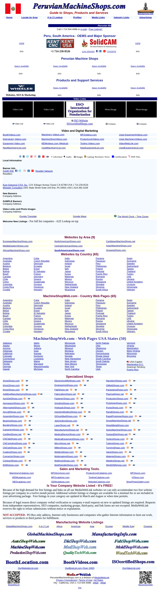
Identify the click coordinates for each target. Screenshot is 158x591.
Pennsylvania (102, 353)
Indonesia (69, 261)
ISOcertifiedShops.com (80, 123)
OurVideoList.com (131, 568)
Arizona (6, 348)
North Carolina (72, 369)
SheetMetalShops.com (117, 425)
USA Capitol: (136, 362)
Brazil (6, 274)
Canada (7, 276)
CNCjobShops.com (12, 447)
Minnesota (70, 343)
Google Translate (28, 216)
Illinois (37, 345)
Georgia (7, 366)
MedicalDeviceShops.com (67, 434)
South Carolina (103, 358)
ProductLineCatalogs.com (99, 473)
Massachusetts (41, 366)
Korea (68, 274)
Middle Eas (128, 526)
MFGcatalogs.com (60, 477)
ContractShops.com (13, 460)
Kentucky (38, 356)
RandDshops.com (115, 412)
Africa (59, 526)
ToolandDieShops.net (117, 434)
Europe (109, 526)
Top (79, 587)
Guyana (38, 284)
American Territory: (136, 367)
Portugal (100, 271)
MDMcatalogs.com (21, 477)
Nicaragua (70, 289)
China (6, 281)
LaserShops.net (62, 425)
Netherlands (71, 284)
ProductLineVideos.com (92, 139)
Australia (7, 261)
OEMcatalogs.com (60, 481)
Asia (92, 526)
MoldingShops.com (64, 452)
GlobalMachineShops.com (19, 526)
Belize (6, 268)
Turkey (130, 274)
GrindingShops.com (64, 403)
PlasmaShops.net (115, 394)
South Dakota (102, 361)
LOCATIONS (88, 51)
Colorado (7, 356)
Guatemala (39, 281)
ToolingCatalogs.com (99, 477)
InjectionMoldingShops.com (68, 412)
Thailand (131, 271)
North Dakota (102, 343)
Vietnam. (131, 331)
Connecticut (9, 358)
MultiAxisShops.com (64, 460)
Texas (99, 366)
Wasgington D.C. (135, 364)
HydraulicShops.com (64, 407)
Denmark (38, 263)
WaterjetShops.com (116, 456)
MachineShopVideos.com (54, 139)
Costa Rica (8, 287)
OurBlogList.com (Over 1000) (79, 568)
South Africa (102, 289)
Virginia (130, 345)
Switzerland (132, 266)
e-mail (84, 29)
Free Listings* (95, 29)
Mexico (68, 279)
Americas (75, 526)
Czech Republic (42, 261)
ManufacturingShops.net (66, 430)
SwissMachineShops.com (119, 430)
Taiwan (130, 268)
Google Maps (79, 216)
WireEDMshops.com (116, 465)
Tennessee (101, 364)
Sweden (131, 263)
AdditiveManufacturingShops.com (20, 394)
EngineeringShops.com (66, 385)
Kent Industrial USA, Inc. (15, 185)
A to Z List (44, 526)
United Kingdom (135, 281)
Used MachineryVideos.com (133, 139)
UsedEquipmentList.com (131, 147)
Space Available (21, 66)
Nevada (69, 356)
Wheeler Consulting (12, 187)
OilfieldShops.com (115, 385)
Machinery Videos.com (53, 134)
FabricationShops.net (65, 394)
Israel (67, 266)
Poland (99, 268)
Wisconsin (132, 353)
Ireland (68, 263)
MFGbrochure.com (60, 473)
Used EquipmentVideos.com (133, 134)
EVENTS (112, 51)
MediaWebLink (13, 585)
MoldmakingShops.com (66, 456)
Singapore (101, 281)
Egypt (37, 268)
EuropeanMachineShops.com (18, 241)
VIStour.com (138, 477)
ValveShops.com (114, 452)
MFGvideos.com (88, 134)
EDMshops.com (11, 465)
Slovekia (100, 326)
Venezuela (132, 287)
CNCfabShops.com (12, 439)
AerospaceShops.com (14, 403)
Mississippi (70, 345)
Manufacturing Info (145, 14)
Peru (98, 263)
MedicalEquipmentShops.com (69, 439)
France (37, 274)
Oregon (99, 351)
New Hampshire (73, 358)
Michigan (38, 369)
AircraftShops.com (12, 412)
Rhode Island (102, 356)
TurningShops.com (115, 447)
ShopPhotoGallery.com (137, 481)
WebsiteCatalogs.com (99, 481)
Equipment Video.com (14, 143)
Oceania (148, 526)
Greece (37, 279)
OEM (21, 43)
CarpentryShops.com (13, 429)
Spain (129, 258)
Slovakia (100, 284)
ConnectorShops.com (14, 456)
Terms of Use (85, 580)
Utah (98, 369)
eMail (95, 582)
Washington (133, 348)
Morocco (69, 281)
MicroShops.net (62, 443)
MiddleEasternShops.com (16, 246)
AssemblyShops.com (13, 416)
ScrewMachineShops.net (118, 420)
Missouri (69, 348)
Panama (100, 258)
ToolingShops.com (115, 439)
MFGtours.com (137, 473)
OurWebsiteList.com (28, 568)
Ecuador (38, 266)
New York (69, 366)
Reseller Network (44, 171)
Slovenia (100, 287)
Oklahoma (101, 348)
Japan (68, 271)
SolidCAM (8, 171)
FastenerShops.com (64, 398)
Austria (6, 263)
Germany (38, 276)
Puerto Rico (102, 274)
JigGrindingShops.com (65, 421)
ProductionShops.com (117, 398)
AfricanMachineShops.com (16, 250)
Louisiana (39, 358)
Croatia (6, 289)
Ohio (98, 345)
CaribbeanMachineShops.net (120, 241)
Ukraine (131, 279)
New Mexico (71, 364)
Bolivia (6, 271)
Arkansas (7, 351)
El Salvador (39, 271)
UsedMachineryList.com (54, 147)
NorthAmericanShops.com (67, 241)
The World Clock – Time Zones (132, 216)
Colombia (7, 284)
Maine (37, 361)
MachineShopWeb (146, 585)
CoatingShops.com (12, 452)
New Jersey (71, 361)
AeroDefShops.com (12, 398)
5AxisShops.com (11, 385)
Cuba (36, 258)
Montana (69, 351)
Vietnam (131, 289)
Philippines (101, 266)
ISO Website (81, 120)
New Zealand (71, 287)
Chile (5, 279)
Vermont (131, 343)
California (7, 353)
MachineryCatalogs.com (22, 473)
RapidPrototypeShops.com (119, 416)
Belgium (7, 266)
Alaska (6, 345)
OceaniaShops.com (116, 250)
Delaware (7, 361)
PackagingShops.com (117, 389)
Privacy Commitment (66, 580)
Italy (67, 268)
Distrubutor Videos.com (14, 139)
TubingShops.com (115, 443)
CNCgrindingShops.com (15, 443)
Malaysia (69, 276)
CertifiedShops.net (12, 434)
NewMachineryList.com (14, 147)
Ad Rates (98, 580)
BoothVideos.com (12, 134)
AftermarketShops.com (14, 407)
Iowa (36, 351)
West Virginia (133, 351)
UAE (129, 276)
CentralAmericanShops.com (68, 246)
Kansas (37, 353)
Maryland (38, 364)
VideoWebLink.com (129, 143)
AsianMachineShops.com (119, 245)
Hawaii (6, 369)
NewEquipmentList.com (92, 147)
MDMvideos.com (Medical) (55, 143)
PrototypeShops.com (116, 403)
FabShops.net (61, 389)
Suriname (131, 261)
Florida (6, 364)
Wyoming (131, 356)
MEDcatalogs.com (22, 481)
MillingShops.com (63, 447)
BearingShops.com (12, 421)
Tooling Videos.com (90, 143)
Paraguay (100, 261)
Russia (99, 279)
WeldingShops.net (115, 460)
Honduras (39, 287)
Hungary (38, 289)
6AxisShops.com (11, 389)
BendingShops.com (12, 425)
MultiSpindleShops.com (66, 465)
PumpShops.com (114, 407)
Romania (100, 276)
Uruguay (131, 284)
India (67, 258)
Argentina (8, 258)
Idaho (37, 343)
